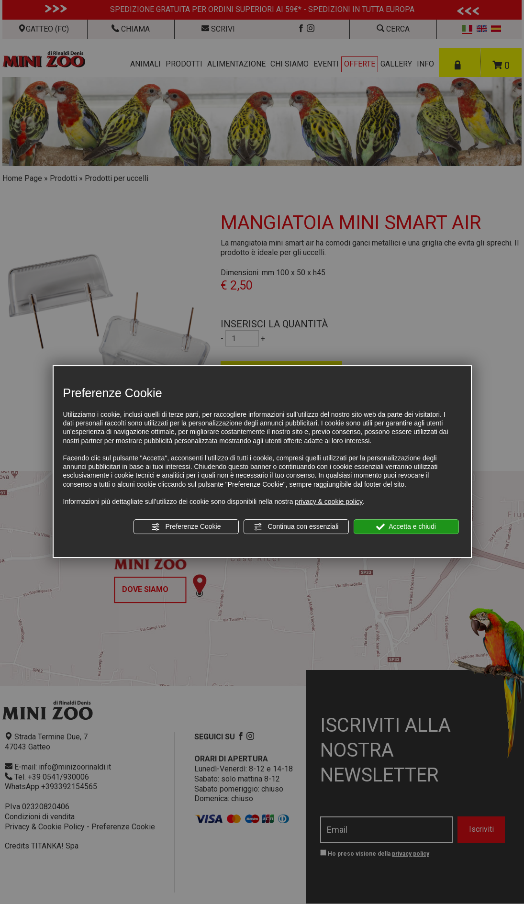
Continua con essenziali (296, 527)
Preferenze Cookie (186, 527)
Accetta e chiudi (406, 527)
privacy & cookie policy (329, 501)
